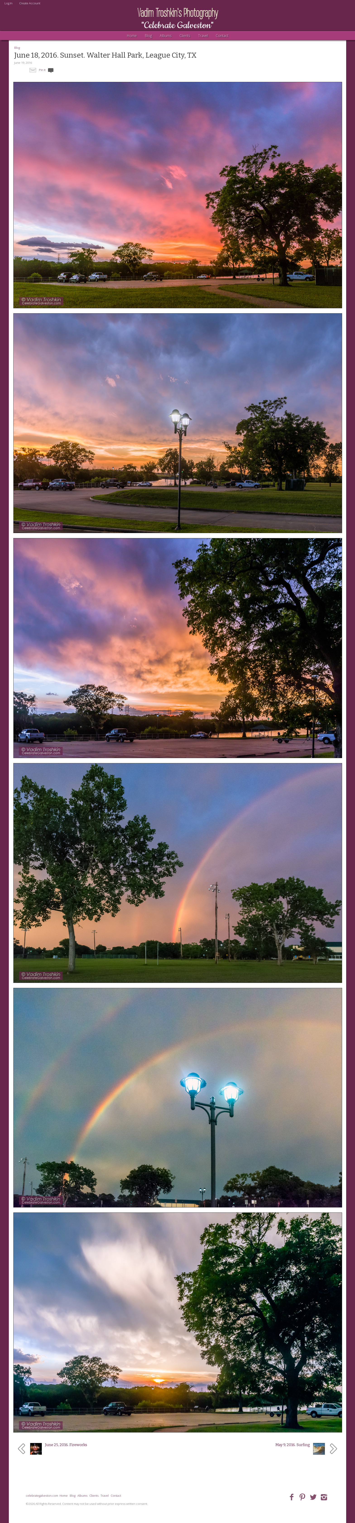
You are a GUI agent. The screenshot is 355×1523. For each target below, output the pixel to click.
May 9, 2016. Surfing (292, 1444)
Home (132, 35)
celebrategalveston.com (42, 1496)
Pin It (42, 70)
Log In (8, 3)
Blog (148, 35)
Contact (222, 35)
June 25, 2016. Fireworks (66, 1444)
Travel (203, 35)
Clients (185, 35)
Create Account (29, 3)
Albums (166, 35)
